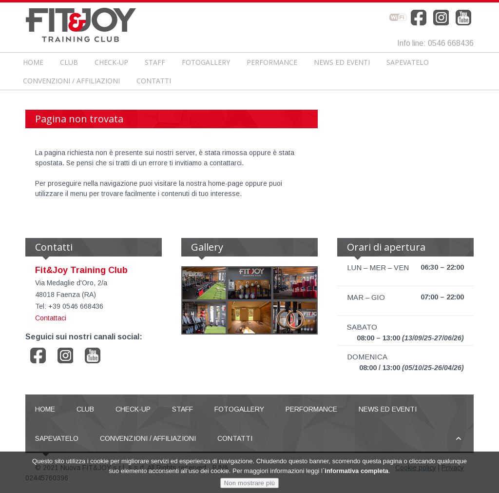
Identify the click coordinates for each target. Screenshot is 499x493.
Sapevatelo (407, 62)
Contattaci (50, 318)
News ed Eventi (342, 62)
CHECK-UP (111, 62)
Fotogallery (206, 62)
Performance (272, 62)
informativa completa (356, 472)
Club (69, 62)
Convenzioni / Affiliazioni (71, 80)
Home (33, 62)
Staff (155, 62)
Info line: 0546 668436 (435, 43)
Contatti (153, 80)
